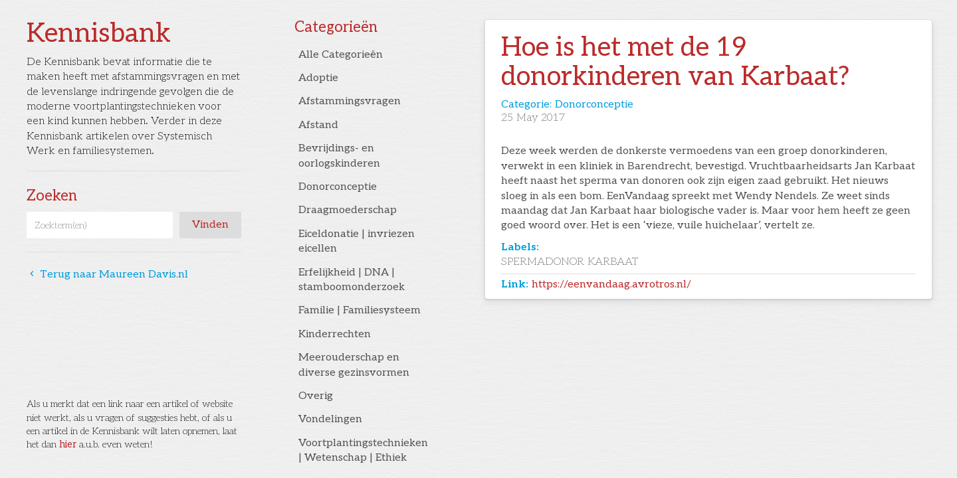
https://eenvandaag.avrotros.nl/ (611, 284)
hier (67, 444)
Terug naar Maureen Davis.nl (107, 274)
